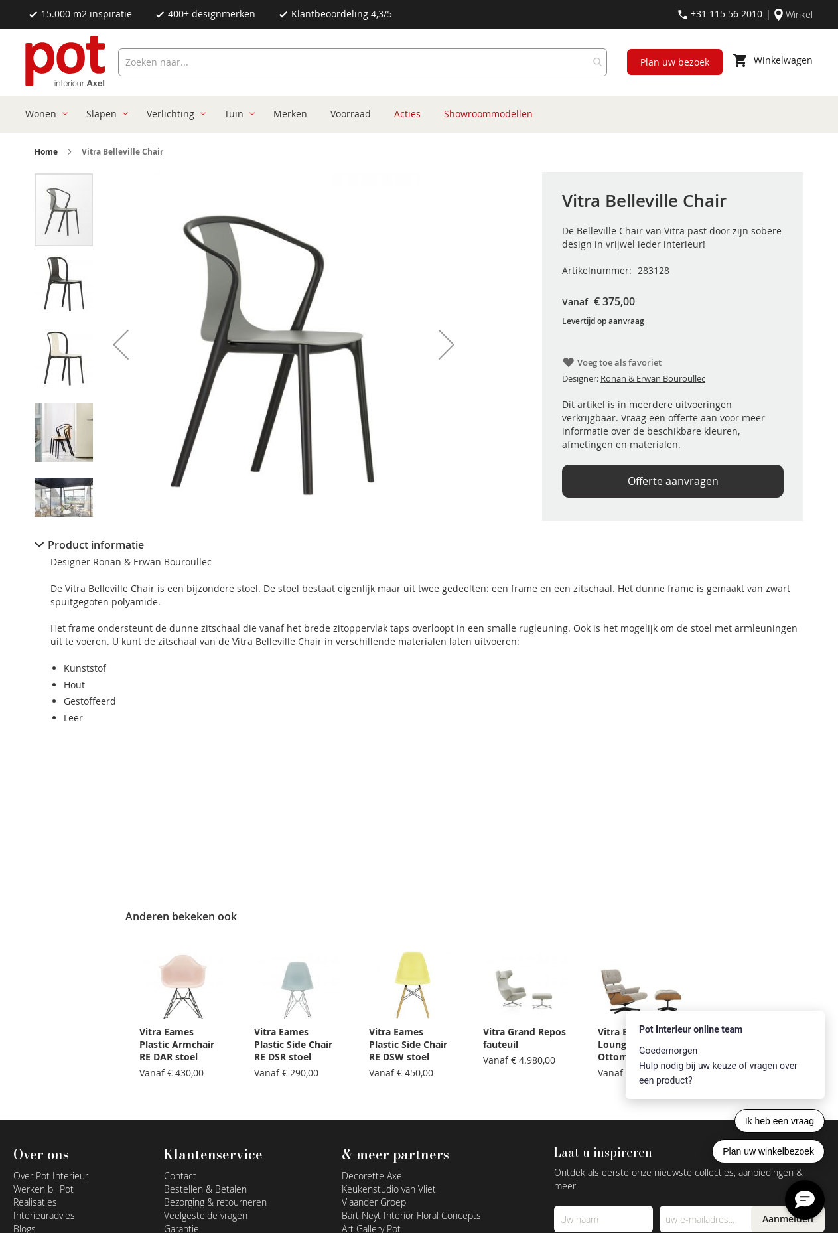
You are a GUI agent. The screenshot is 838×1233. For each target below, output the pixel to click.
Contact (180, 1175)
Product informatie (96, 545)
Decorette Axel (373, 1175)
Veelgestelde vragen (205, 1215)
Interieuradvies (44, 1215)
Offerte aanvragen (673, 481)
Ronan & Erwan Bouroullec (652, 378)
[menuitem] (44, 114)
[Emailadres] (709, 1219)
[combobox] (362, 62)
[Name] (603, 1219)
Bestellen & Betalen (205, 1189)
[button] (120, 344)
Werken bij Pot (43, 1189)
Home (46, 151)
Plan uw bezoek (674, 62)
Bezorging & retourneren (215, 1202)
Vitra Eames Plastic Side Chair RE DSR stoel (293, 1044)
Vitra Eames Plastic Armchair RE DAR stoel (176, 1044)
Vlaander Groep (374, 1202)
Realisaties (35, 1202)
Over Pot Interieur (50, 1175)
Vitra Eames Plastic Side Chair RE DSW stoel (408, 1044)
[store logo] (66, 62)
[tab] (419, 544)
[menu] (414, 114)
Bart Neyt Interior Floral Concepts (411, 1215)
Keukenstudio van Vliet (389, 1189)
